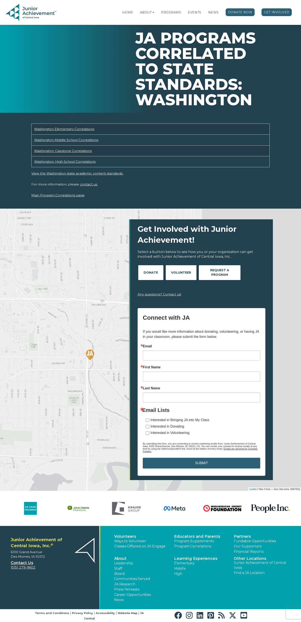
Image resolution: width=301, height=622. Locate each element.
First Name (152, 367)
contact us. (89, 184)
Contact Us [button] (22, 563)
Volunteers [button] (125, 536)
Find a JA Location (249, 573)
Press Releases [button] (126, 589)
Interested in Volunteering (169, 433)
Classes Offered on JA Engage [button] (140, 546)
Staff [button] (118, 568)
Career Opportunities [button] (132, 595)
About (146, 12)
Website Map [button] (127, 613)
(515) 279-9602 (23, 567)
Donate (151, 272)
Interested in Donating (167, 426)
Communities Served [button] (132, 579)
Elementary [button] (184, 563)
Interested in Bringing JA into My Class (179, 420)
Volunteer (181, 272)
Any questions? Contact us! (159, 294)
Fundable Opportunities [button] (255, 541)
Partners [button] (242, 536)
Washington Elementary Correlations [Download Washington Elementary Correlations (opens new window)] (64, 129)
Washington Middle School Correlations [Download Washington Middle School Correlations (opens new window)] (66, 140)
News (213, 12)
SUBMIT (201, 463)
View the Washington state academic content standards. (77, 173)
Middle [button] (180, 568)
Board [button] (119, 574)
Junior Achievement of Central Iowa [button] (260, 565)
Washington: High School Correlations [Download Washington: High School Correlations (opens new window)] (65, 162)
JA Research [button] (124, 584)
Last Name (151, 388)
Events (194, 12)
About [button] (120, 558)
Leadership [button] (123, 563)
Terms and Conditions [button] (52, 613)
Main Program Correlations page (58, 195)
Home (127, 12)
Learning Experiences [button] (195, 558)
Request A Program (219, 272)
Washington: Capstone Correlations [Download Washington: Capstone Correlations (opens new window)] (63, 151)
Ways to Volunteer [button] (130, 541)
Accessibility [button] (105, 613)
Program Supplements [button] (194, 541)
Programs (171, 12)
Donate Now (240, 12)
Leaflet (252, 489)
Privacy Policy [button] (82, 613)
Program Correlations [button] (192, 546)
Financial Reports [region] (248, 552)
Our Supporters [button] (247, 546)
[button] (153, 12)
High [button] (178, 574)
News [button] (119, 600)
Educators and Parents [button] (197, 536)
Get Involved (276, 12)
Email (147, 346)
